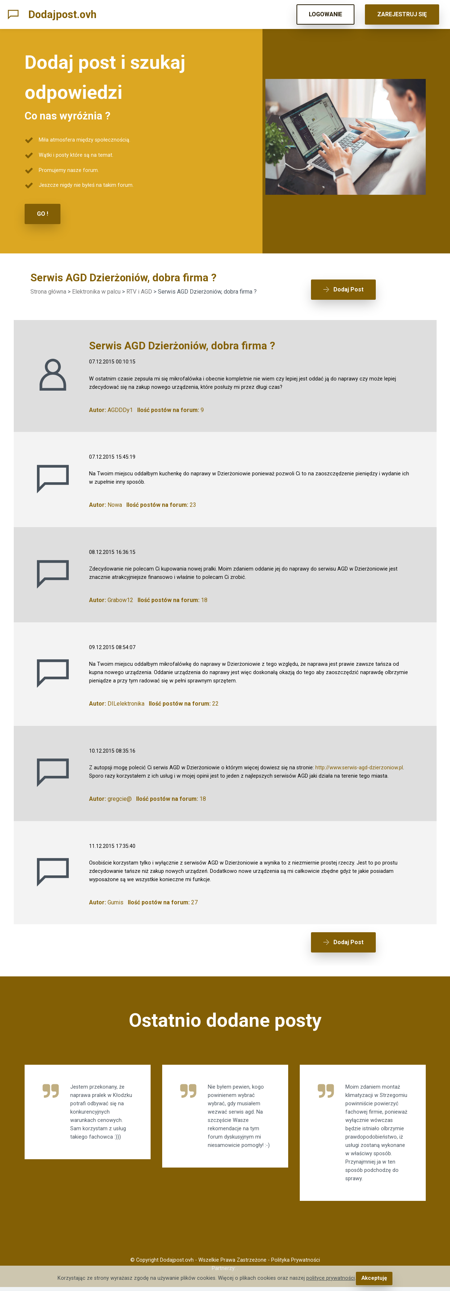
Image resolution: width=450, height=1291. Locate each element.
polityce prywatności (331, 1278)
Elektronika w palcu (96, 291)
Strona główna (48, 291)
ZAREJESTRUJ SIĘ (402, 14)
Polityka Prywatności (295, 1264)
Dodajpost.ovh (62, 14)
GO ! (42, 213)
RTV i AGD (139, 291)
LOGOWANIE (325, 14)
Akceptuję (374, 1278)
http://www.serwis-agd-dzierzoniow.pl (359, 765)
